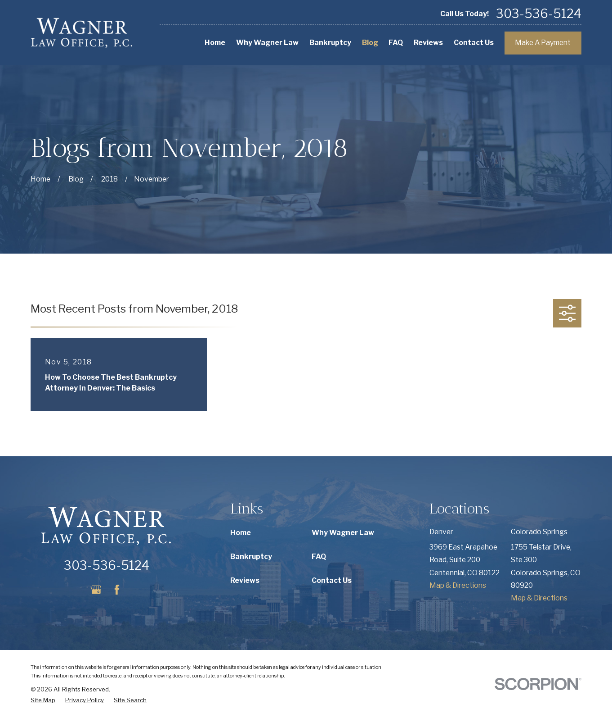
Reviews (244, 580)
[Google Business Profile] (96, 590)
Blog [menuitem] (370, 42)
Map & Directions (457, 585)
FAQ (319, 556)
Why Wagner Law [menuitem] (267, 42)
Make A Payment (543, 42)
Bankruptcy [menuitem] (330, 42)
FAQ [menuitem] (396, 42)
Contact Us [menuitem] (474, 42)
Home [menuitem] (215, 42)
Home (240, 532)
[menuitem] (43, 700)
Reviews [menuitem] (428, 42)
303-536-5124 (538, 14)
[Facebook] (117, 590)
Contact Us (332, 580)
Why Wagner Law (343, 532)
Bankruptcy (251, 556)
